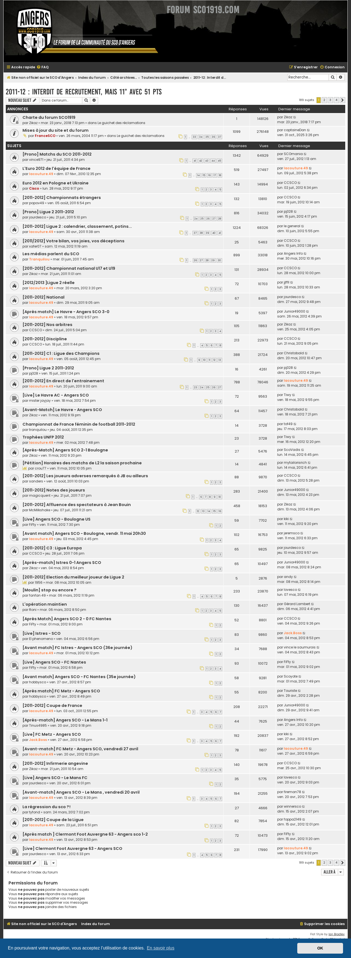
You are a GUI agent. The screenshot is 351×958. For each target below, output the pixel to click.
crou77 (40, 468)
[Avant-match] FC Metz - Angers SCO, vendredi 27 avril (80, 749)
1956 (39, 582)
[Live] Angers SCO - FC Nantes (54, 662)
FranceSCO (45, 135)
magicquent (39, 495)
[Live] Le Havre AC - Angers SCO (55, 395)
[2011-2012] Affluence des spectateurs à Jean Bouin (76, 504)
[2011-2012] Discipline (44, 339)
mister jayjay (40, 400)
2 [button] (324, 100)
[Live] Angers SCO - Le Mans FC (54, 777)
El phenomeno (41, 638)
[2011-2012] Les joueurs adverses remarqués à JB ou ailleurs (85, 476)
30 (219, 260)
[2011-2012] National (43, 297)
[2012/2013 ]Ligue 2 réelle (48, 282)
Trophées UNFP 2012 (43, 437)
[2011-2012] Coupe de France (52, 705)
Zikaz (33, 122)
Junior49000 (294, 311)
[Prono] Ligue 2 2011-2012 (48, 212)
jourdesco (37, 217)
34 (200, 137)
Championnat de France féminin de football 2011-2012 (78, 424)
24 (195, 218)
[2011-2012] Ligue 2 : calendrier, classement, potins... (77, 226)
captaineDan (295, 130)
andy (288, 576)
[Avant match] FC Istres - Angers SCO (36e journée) (77, 647)
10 (204, 360)
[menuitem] (42, 67)
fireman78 (292, 792)
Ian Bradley (337, 934)
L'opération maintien (44, 604)
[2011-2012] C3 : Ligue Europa (52, 548)
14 (198, 175)
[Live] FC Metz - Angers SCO (51, 734)
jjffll (286, 282)
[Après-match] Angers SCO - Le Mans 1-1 (64, 720)
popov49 (36, 203)
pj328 (288, 211)
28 (219, 218)
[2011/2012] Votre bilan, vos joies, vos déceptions (73, 241)
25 (201, 218)
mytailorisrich (295, 462)
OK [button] (320, 948)
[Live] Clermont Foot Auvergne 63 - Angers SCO (72, 848)
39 (207, 233)
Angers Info (293, 253)
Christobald (294, 353)
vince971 (36, 159)
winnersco (292, 806)
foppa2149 (292, 819)
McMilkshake (39, 510)
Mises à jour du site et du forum (55, 130)
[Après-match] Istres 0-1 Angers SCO (61, 562)
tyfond (34, 812)
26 (208, 218)
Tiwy (287, 394)
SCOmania (293, 153)
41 (195, 160)
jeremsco (291, 533)
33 (194, 137)
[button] (342, 100)
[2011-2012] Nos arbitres (47, 324)
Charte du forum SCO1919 (48, 117)
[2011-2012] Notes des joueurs (53, 490)
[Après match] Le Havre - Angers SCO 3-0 (65, 311)
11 (209, 360)
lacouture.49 (41, 174)
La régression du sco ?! (46, 807)
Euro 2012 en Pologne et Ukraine (55, 183)
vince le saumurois (300, 647)
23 (195, 387)
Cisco (34, 188)
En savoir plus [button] (160, 948)
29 (213, 260)
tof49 (288, 424)
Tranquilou (39, 259)
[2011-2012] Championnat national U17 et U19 (68, 268)
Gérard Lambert (297, 604)
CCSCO (290, 182)
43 (206, 160)
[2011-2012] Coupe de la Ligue (53, 819)
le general (292, 226)
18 (220, 175)
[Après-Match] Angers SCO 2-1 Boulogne (65, 450)
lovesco (290, 589)
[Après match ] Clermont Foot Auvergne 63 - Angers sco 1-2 (85, 834)
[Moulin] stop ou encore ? (49, 590)
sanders (36, 481)
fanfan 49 (37, 595)
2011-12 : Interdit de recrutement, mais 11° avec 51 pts (84, 92)
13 (220, 360)
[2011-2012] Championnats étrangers (61, 197)
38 (201, 233)
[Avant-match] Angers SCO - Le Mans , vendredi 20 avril (81, 792)
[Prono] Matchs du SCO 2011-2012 (57, 154)
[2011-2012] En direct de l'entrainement (63, 381)
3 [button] (330, 100)
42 (200, 160)
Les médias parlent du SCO (50, 254)
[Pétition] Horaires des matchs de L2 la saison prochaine (82, 463)
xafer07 (35, 246)
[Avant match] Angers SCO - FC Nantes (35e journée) (79, 676)
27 (214, 218)
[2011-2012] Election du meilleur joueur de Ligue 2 (73, 577)
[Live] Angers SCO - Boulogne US (56, 519)
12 (214, 360)
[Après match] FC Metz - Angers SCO (61, 691)
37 (219, 137)
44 (213, 160)
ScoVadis (292, 449)
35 (207, 137)
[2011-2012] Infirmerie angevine (55, 763)
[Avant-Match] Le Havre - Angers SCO (62, 409)
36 (213, 137)
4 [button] (336, 100)
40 (214, 233)
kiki (286, 518)
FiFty (32, 524)
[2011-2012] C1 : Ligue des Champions (61, 353)
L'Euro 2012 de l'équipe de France (56, 168)
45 (219, 160)
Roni (32, 609)
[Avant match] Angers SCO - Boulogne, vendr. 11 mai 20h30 (84, 533)
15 (204, 175)
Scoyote (291, 676)
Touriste (290, 690)
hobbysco (37, 682)
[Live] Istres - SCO (41, 633)
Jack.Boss (293, 633)
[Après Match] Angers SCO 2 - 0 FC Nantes (66, 619)
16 (209, 175)
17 (215, 175)
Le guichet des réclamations (121, 122)
